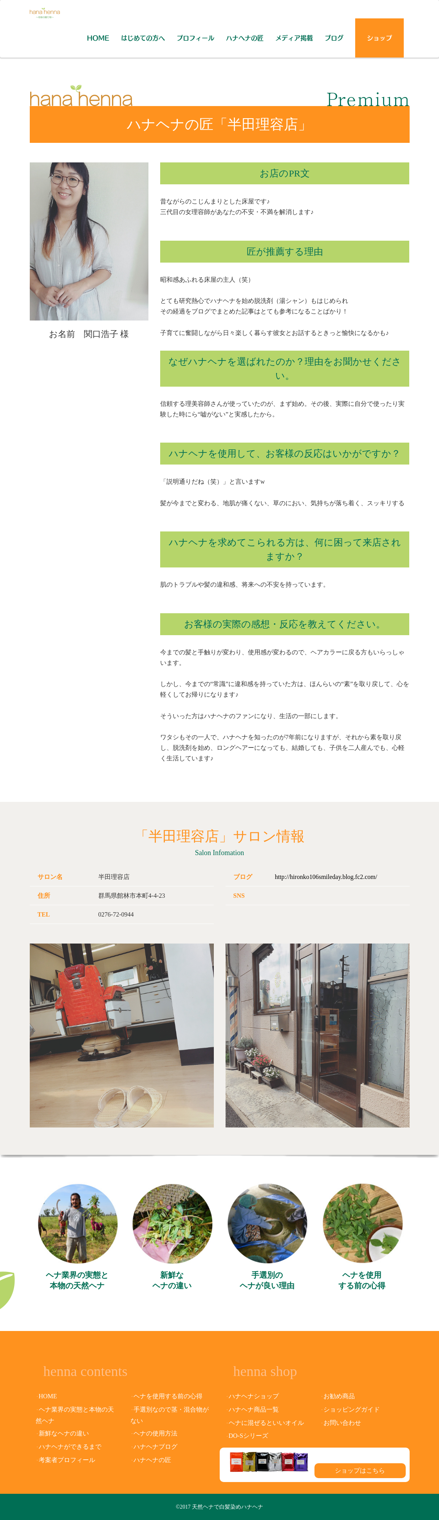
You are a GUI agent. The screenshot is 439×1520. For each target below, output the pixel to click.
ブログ (334, 37)
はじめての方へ (143, 37)
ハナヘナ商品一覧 (254, 1409)
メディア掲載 (294, 37)
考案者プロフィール (67, 1460)
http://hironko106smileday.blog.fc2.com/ (326, 876)
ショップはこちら (360, 1470)
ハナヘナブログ (155, 1446)
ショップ (379, 37)
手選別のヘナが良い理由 (267, 1280)
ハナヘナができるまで (70, 1446)
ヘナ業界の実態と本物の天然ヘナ (77, 1280)
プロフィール (195, 37)
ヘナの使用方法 (155, 1433)
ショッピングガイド (351, 1409)
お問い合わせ (342, 1422)
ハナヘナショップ (254, 1396)
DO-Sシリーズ (248, 1435)
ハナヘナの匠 (245, 37)
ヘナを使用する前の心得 (361, 1280)
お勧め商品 (339, 1396)
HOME (98, 37)
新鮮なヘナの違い (171, 1280)
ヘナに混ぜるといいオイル (266, 1422)
